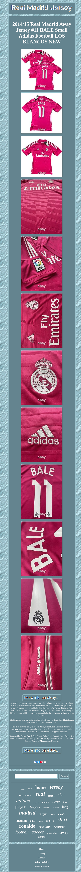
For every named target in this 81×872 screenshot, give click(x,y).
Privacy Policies (41, 862)
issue (50, 820)
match (45, 802)
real (40, 794)
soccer (38, 831)
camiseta (59, 827)
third (32, 821)
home (40, 787)
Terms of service (42, 866)
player (20, 806)
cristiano (45, 827)
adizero (55, 807)
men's (61, 814)
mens (53, 814)
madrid (27, 813)
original (36, 803)
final (65, 802)
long (65, 807)
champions (34, 807)
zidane (46, 807)
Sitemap (41, 853)
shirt (62, 819)
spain (30, 789)
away (64, 832)
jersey (56, 787)
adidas (23, 801)
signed (41, 822)
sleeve (56, 802)
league (51, 796)
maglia (43, 814)
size (61, 794)
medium (21, 820)
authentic (26, 795)
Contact (41, 858)
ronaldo (27, 826)
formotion (52, 833)
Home (41, 849)
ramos (41, 836)
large (23, 789)
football (22, 832)
